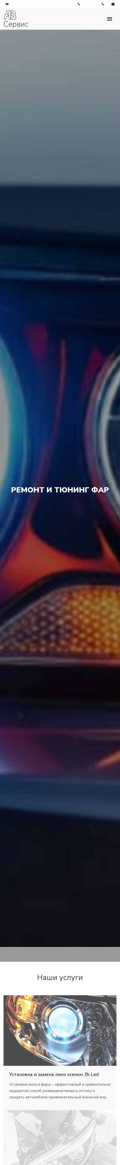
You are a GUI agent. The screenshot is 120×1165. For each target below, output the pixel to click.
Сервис (16, 19)
